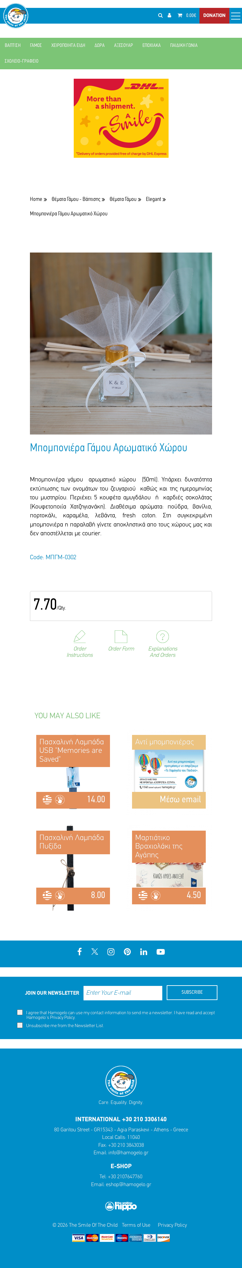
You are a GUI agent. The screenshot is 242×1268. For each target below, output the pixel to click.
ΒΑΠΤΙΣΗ (12, 45)
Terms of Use (136, 1225)
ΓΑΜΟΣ (36, 45)
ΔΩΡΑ (100, 45)
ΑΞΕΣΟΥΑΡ (123, 45)
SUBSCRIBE (192, 992)
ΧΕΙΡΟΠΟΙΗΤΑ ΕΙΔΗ (68, 45)
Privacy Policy (62, 1017)
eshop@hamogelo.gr (128, 1184)
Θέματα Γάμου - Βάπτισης (76, 199)
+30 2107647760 (125, 1177)
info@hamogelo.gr (128, 1153)
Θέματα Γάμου (123, 199)
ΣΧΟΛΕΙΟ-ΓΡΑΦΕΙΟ (21, 61)
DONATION (214, 15)
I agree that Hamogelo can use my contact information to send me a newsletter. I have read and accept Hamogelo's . (116, 1014)
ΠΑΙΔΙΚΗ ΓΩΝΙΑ (184, 45)
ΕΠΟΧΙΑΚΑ (151, 45)
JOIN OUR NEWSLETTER (52, 993)
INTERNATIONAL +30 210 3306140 (121, 1120)
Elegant (153, 199)
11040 (133, 1137)
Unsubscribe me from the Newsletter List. (60, 1025)
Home (36, 199)
